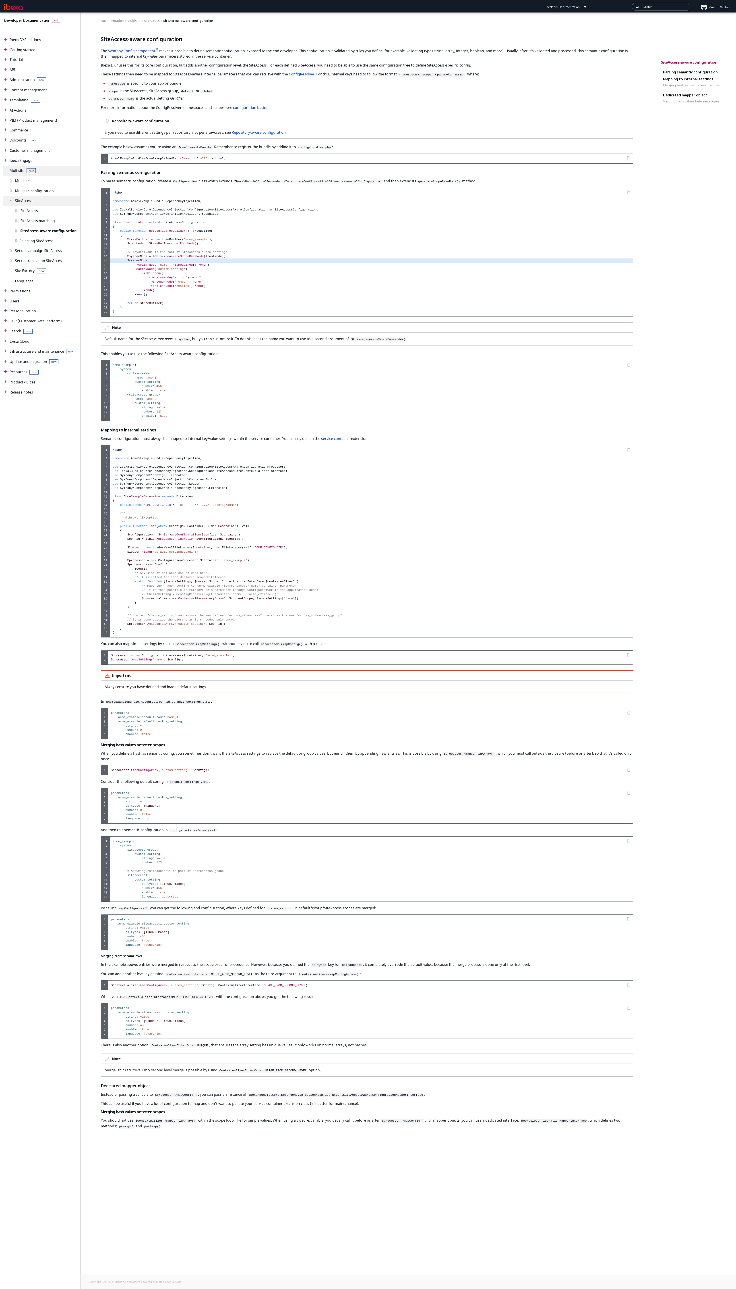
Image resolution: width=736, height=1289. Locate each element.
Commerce (19, 130)
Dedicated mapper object (685, 95)
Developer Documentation (27, 20)
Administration (28, 79)
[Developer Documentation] (13, 7)
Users (14, 301)
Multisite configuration (34, 190)
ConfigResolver (301, 74)
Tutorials (17, 59)
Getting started (22, 49)
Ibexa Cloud (19, 341)
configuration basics (250, 106)
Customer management (30, 150)
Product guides (22, 382)
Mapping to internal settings (688, 79)
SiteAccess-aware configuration (48, 230)
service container (335, 436)
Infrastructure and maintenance (42, 351)
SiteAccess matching (37, 220)
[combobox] (661, 6)
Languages (24, 281)
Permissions (20, 291)
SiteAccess (24, 200)
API (12, 69)
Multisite (23, 170)
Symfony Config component (131, 50)
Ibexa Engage (21, 160)
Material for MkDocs (169, 1282)
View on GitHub (713, 7)
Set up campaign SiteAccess (38, 250)
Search (21, 331)
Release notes (21, 392)
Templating (25, 100)
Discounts (24, 140)
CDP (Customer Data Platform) (36, 321)
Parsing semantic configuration (690, 72)
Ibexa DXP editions (25, 39)
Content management (28, 89)
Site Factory (30, 270)
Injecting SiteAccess (37, 240)
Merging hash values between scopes (691, 85)
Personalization (23, 310)
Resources (24, 372)
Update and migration (34, 361)
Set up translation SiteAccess (39, 260)
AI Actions (18, 110)
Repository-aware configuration (259, 131)
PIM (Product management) (33, 120)
